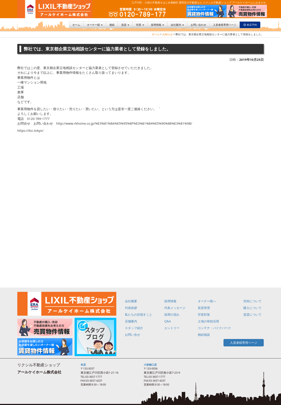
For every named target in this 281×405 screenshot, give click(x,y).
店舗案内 (131, 321)
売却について (252, 301)
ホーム (76, 25)
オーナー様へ (207, 301)
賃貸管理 (204, 308)
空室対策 (204, 314)
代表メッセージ (174, 308)
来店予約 (252, 25)
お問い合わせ (198, 25)
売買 (140, 25)
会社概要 (131, 301)
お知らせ (167, 34)
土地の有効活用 (208, 321)
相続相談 (204, 335)
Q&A (167, 321)
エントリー (171, 328)
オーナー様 (95, 25)
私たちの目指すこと (138, 314)
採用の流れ (171, 314)
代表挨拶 (131, 308)
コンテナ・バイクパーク (214, 328)
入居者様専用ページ (224, 25)
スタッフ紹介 (134, 328)
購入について (252, 308)
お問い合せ (132, 335)
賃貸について (252, 314)
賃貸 (125, 25)
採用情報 (157, 25)
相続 (112, 25)
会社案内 (177, 25)
